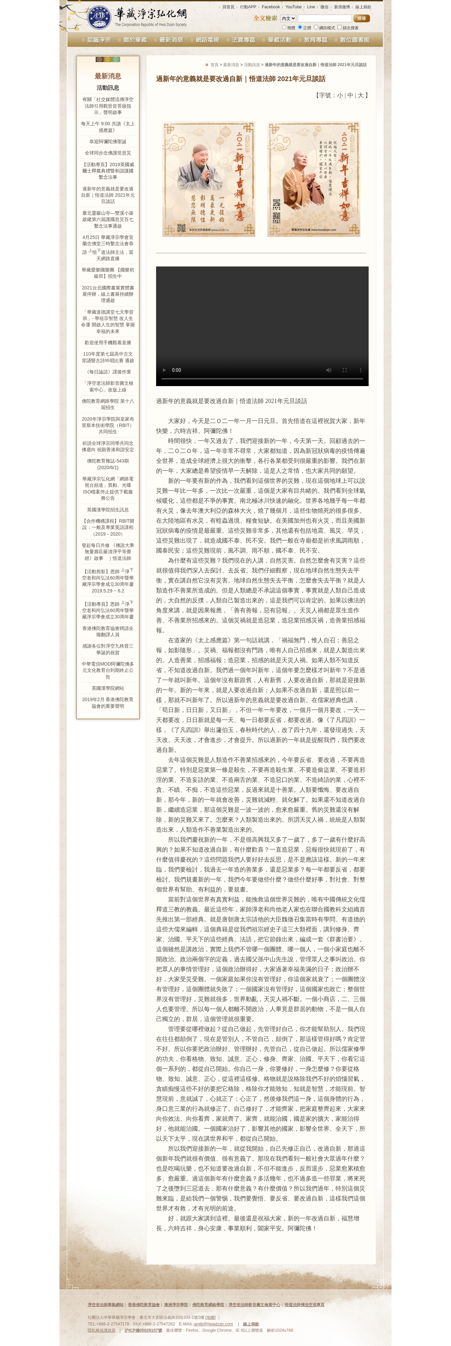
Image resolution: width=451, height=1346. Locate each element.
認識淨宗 (91, 39)
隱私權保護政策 (102, 1330)
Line (311, 7)
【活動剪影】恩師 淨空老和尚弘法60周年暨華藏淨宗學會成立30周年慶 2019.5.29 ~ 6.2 (108, 580)
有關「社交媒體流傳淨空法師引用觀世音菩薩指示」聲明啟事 (108, 106)
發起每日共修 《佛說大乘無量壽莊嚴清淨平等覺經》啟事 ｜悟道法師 (108, 552)
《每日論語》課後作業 (108, 371)
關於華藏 (133, 39)
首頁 (215, 64)
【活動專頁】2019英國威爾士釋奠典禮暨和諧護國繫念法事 (108, 171)
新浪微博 (342, 7)
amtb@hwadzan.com (213, 1324)
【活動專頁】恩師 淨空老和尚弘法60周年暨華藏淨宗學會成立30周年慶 (108, 609)
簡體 (288, 28)
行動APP (248, 7)
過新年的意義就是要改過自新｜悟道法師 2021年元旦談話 (108, 195)
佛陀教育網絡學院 (208, 1304)
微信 (324, 7)
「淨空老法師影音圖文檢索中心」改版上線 (108, 386)
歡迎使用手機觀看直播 (108, 342)
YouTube (294, 7)
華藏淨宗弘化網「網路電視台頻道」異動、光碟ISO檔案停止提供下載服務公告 (108, 488)
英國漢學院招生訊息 (108, 509)
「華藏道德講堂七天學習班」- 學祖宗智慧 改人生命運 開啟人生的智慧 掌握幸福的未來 (108, 321)
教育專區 (316, 39)
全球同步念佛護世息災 (108, 152)
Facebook (271, 7)
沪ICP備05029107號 (143, 1330)
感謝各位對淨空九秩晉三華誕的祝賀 (108, 649)
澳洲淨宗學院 (176, 1304)
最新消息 (169, 39)
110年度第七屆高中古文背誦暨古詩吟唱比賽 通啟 (108, 357)
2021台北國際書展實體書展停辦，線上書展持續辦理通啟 (108, 294)
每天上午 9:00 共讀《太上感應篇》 (108, 127)
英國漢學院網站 (108, 688)
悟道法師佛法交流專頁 (304, 1304)
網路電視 (205, 39)
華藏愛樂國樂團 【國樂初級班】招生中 (108, 273)
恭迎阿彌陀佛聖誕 (108, 141)
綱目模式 (324, 28)
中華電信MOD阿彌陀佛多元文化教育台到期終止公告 (108, 670)
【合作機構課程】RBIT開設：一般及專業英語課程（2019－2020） (108, 527)
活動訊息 (252, 64)
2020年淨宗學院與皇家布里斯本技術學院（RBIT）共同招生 (108, 425)
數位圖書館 (360, 39)
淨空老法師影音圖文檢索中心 (254, 1304)
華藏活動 (277, 39)
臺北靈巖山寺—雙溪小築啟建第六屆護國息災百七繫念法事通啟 (108, 219)
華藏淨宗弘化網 (130, 16)
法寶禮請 (241, 39)
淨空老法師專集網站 (106, 1304)
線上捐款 (363, 7)
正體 (304, 28)
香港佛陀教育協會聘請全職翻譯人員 (108, 631)
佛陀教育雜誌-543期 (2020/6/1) (108, 464)
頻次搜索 (348, 28)
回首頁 (228, 7)
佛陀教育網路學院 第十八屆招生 (108, 404)
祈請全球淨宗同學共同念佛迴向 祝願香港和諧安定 (108, 446)
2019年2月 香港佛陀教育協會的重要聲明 (108, 702)
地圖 (211, 1317)
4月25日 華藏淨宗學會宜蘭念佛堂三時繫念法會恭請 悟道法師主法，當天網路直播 (108, 248)
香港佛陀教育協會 (144, 1304)
